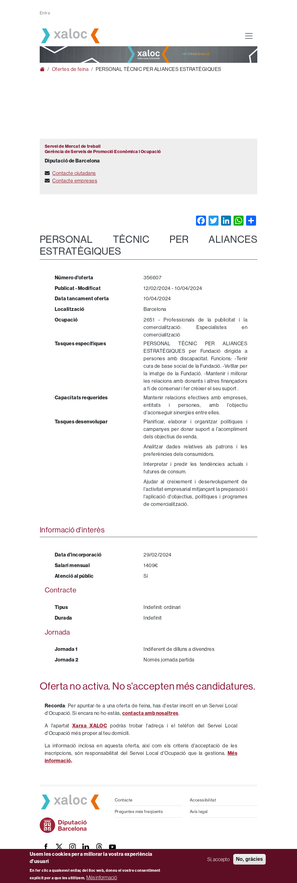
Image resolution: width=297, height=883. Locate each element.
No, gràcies (249, 859)
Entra (45, 13)
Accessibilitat (203, 800)
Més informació (101, 877)
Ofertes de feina (70, 69)
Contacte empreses (74, 180)
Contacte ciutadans (74, 173)
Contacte (124, 800)
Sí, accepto (218, 859)
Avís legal (199, 811)
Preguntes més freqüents (139, 811)
